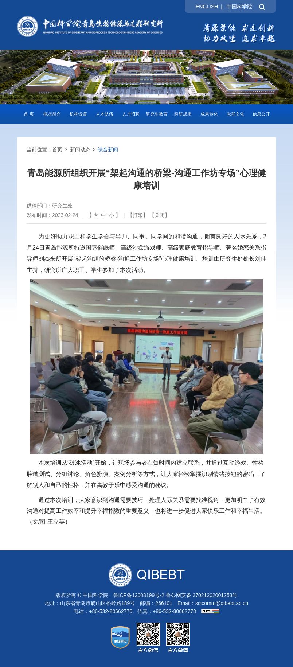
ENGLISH (207, 6)
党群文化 (235, 114)
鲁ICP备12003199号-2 (138, 595)
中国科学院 (239, 6)
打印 (138, 215)
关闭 (160, 215)
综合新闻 (108, 149)
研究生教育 (157, 114)
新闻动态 (80, 149)
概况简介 (52, 114)
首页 (57, 149)
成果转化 (209, 114)
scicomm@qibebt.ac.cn (221, 603)
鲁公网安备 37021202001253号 (202, 595)
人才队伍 (104, 114)
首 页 (29, 114)
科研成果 (183, 114)
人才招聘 (131, 114)
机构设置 (78, 114)
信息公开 (261, 114)
